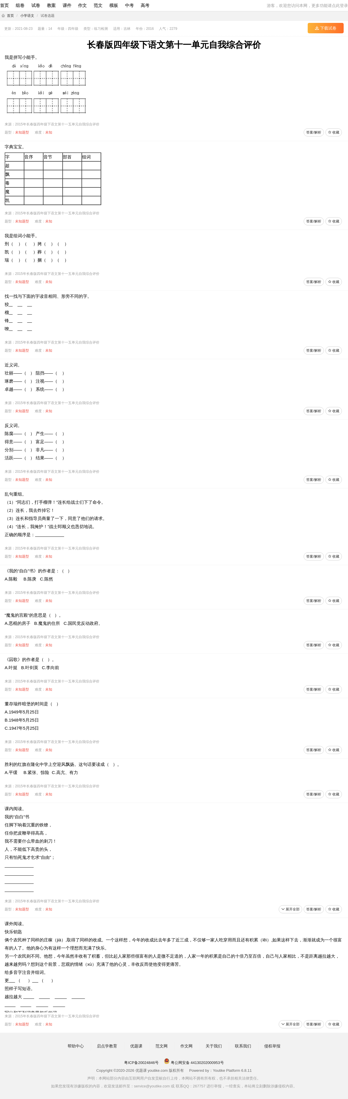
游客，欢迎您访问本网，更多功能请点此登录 (307, 5)
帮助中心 (76, 1046)
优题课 (136, 1046)
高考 (145, 5)
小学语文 (27, 16)
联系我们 (243, 1046)
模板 (113, 5)
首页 (4, 5)
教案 (51, 5)
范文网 (161, 1046)
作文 (82, 5)
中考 (129, 5)
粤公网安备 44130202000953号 (194, 1062)
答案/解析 (313, 132)
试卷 (35, 5)
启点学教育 (107, 1046)
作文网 (186, 1046)
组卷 (20, 5)
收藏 (333, 132)
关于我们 (214, 1046)
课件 (67, 5)
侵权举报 (272, 1046)
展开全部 (290, 909)
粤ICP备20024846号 (141, 1062)
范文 (98, 5)
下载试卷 (325, 28)
